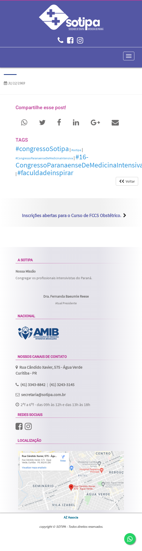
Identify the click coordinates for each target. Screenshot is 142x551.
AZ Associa (71, 517)
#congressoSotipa (42, 148)
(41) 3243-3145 (61, 384)
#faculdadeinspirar (45, 172)
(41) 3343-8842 (32, 384)
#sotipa (76, 150)
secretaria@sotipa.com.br (43, 394)
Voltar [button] (127, 181)
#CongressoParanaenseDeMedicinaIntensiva (44, 158)
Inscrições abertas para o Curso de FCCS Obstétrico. (71, 215)
